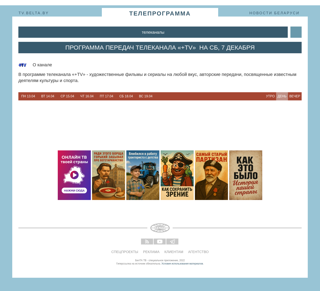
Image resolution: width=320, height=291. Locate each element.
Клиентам (173, 252)
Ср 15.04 (67, 96)
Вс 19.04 (145, 96)
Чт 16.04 (87, 96)
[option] (28, 96)
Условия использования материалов (182, 263)
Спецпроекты (124, 252)
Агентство (198, 252)
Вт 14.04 (47, 96)
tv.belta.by (34, 13)
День (282, 96)
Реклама (151, 252)
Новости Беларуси (274, 13)
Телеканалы (153, 32)
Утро (270, 96)
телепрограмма (160, 13)
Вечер (294, 96)
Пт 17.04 (106, 96)
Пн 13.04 (28, 96)
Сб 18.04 (126, 96)
